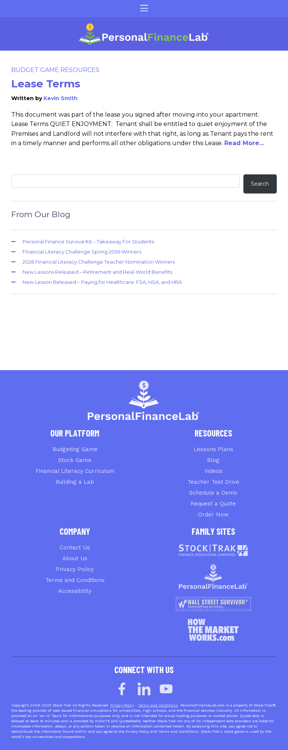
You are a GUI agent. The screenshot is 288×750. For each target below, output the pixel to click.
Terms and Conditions (75, 580)
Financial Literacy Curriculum (75, 471)
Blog (213, 460)
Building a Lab (75, 481)
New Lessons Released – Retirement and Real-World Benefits (97, 272)
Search (260, 183)
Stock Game (75, 460)
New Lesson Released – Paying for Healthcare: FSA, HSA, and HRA (102, 282)
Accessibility (75, 591)
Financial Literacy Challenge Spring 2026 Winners (81, 252)
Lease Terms (45, 83)
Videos (213, 471)
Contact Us (75, 547)
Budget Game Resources (55, 70)
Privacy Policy (75, 569)
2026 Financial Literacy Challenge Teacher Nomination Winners (98, 262)
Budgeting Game (75, 449)
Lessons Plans (213, 449)
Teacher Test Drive (213, 481)
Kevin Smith (61, 98)
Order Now (213, 514)
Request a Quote (213, 503)
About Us (74, 558)
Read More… (244, 143)
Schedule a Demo (213, 492)
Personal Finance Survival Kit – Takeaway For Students (88, 241)
